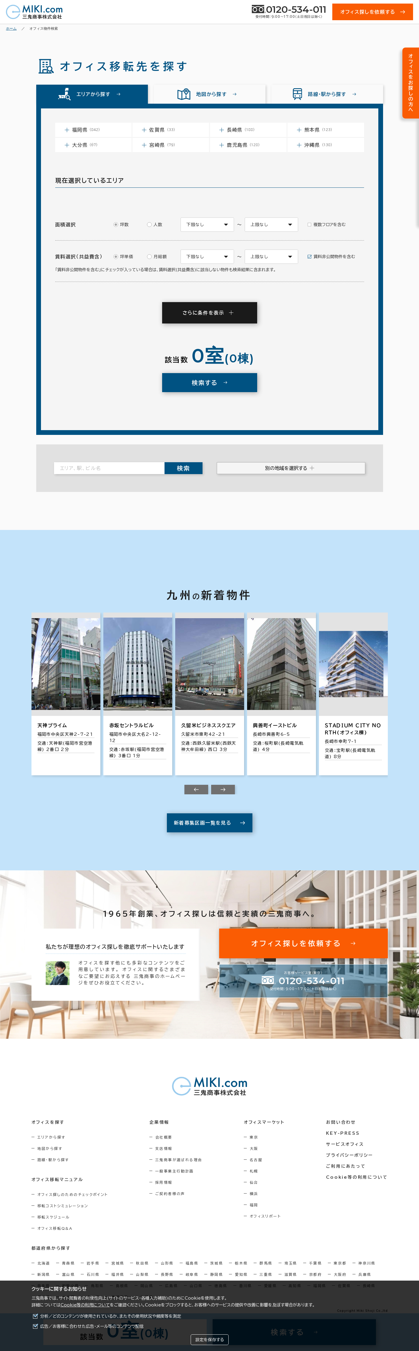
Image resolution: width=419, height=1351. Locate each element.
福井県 (117, 1274)
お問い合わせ (341, 1122)
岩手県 (93, 1263)
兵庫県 (364, 1274)
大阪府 (340, 1274)
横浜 (254, 1193)
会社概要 (164, 1137)
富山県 (68, 1274)
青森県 (68, 1263)
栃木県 (241, 1263)
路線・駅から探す (53, 1159)
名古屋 (256, 1159)
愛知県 (241, 1274)
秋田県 (142, 1263)
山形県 (167, 1263)
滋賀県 (290, 1274)
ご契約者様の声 (170, 1193)
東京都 (340, 1263)
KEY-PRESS (343, 1133)
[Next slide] (223, 789)
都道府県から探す (51, 1248)
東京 (254, 1137)
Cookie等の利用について (85, 1305)
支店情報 (164, 1148)
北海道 (43, 1263)
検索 (183, 468)
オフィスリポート (265, 1216)
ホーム (11, 28)
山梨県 (142, 1274)
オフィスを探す (48, 1122)
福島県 (192, 1263)
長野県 (167, 1274)
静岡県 (216, 1274)
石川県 (93, 1274)
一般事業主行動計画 (174, 1171)
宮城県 (117, 1263)
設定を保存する (209, 1340)
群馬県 (266, 1263)
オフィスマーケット (264, 1122)
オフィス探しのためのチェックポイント (72, 1194)
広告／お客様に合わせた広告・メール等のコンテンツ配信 (92, 1326)
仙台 (254, 1182)
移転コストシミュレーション (62, 1206)
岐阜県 (192, 1274)
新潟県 (43, 1274)
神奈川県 (367, 1263)
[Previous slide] (196, 789)
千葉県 (315, 1263)
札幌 (254, 1171)
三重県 (266, 1274)
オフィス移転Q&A (55, 1228)
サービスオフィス (345, 1144)
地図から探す (49, 1148)
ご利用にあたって (346, 1166)
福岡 (254, 1205)
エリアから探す (51, 1137)
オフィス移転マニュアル (57, 1180)
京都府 (315, 1274)
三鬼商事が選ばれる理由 (178, 1159)
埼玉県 (290, 1263)
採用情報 (164, 1182)
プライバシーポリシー (349, 1155)
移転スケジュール (53, 1217)
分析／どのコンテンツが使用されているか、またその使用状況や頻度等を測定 (110, 1316)
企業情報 (159, 1122)
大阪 (254, 1148)
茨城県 (216, 1263)
